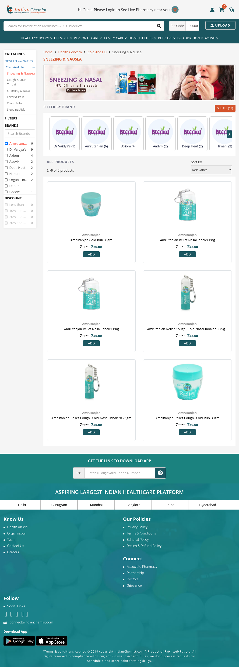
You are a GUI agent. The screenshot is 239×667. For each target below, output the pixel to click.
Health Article (17, 527)
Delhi (22, 505)
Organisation (16, 533)
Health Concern (36, 38)
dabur (12, 186)
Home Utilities (142, 38)
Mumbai (96, 505)
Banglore (133, 505)
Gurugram (59, 505)
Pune (170, 505)
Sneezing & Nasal (19, 91)
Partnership (135, 573)
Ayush (211, 38)
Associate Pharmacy (142, 566)
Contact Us (15, 546)
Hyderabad (207, 505)
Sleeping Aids (16, 110)
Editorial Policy (138, 539)
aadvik (12, 161)
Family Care (115, 38)
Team (11, 539)
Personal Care (88, 38)
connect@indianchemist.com (31, 622)
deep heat (15, 167)
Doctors (133, 579)
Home (48, 52)
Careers (13, 552)
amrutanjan (16, 143)
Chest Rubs (14, 103)
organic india (16, 179)
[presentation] (229, 134)
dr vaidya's (15, 149)
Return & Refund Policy (144, 546)
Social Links (16, 606)
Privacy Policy (137, 527)
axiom (12, 155)
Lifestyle (63, 38)
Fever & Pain (15, 97)
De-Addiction (190, 38)
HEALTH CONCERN (19, 60)
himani (12, 173)
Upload (220, 25)
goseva (13, 192)
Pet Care (166, 38)
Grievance (134, 585)
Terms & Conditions (141, 533)
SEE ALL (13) (225, 108)
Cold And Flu (15, 67)
